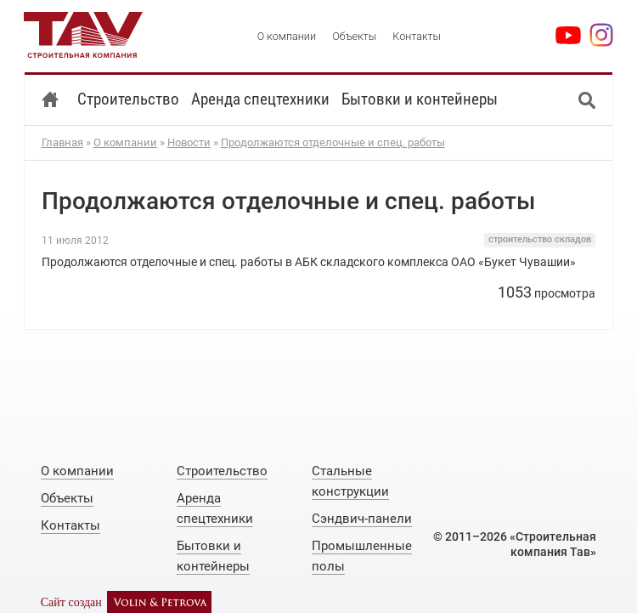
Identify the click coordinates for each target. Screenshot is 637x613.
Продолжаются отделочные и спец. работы (333, 142)
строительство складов (539, 239)
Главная (62, 142)
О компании (125, 142)
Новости (189, 142)
